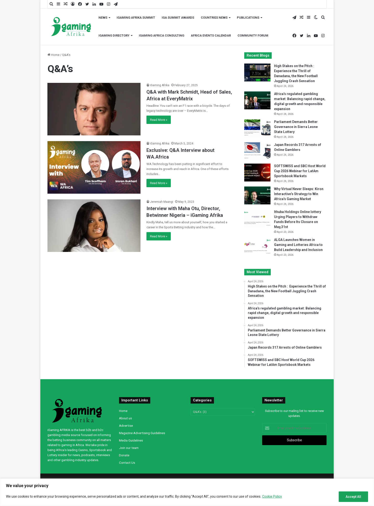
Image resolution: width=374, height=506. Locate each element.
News (103, 17)
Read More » (158, 120)
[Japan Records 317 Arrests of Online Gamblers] (257, 151)
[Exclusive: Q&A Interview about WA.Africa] (93, 167)
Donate (124, 455)
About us (125, 418)
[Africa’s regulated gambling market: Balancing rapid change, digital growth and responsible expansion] (257, 100)
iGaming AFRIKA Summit (136, 17)
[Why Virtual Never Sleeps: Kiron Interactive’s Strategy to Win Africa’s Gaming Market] (257, 195)
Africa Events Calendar (211, 35)
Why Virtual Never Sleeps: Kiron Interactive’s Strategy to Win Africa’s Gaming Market (298, 194)
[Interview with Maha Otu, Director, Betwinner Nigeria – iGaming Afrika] (93, 225)
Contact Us (127, 462)
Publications (248, 17)
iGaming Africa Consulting (161, 35)
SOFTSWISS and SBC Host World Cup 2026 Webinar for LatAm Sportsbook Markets (300, 171)
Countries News (214, 17)
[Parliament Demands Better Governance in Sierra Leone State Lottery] (257, 128)
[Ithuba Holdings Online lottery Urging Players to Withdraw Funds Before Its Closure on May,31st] (257, 218)
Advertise (126, 425)
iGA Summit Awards (178, 17)
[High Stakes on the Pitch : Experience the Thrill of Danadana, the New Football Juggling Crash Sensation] (257, 72)
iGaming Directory (114, 35)
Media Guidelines (131, 440)
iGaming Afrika (159, 85)
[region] (187, 492)
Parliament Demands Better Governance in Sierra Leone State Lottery (296, 127)
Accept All (353, 497)
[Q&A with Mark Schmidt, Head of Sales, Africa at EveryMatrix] (93, 109)
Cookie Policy (272, 496)
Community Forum (253, 35)
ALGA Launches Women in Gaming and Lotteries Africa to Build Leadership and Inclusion (298, 245)
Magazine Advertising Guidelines (142, 433)
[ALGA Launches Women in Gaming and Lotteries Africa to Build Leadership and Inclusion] (257, 246)
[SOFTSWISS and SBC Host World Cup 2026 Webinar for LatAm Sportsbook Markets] (257, 172)
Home (53, 55)
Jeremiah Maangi (161, 201)
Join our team (129, 448)
